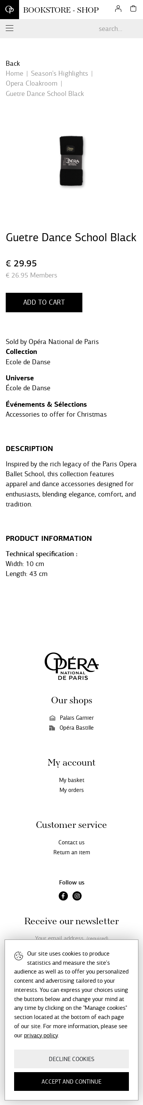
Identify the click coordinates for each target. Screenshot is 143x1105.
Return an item (71, 852)
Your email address (71, 939)
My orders (71, 790)
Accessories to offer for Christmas (56, 414)
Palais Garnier (72, 717)
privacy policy (41, 1035)
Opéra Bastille (71, 727)
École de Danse (28, 388)
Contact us (71, 842)
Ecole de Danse (28, 362)
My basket (71, 780)
